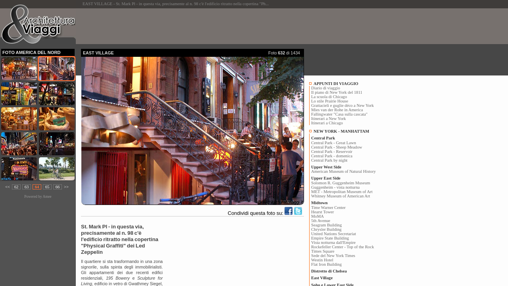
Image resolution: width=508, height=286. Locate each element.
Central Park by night (329, 160)
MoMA (317, 216)
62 (16, 187)
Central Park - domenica (331, 156)
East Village (322, 278)
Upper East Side (326, 178)
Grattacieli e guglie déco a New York (342, 105)
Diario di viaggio (325, 88)
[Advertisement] (225, 26)
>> (66, 187)
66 (58, 187)
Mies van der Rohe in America (337, 110)
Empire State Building (330, 238)
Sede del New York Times (333, 255)
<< (7, 187)
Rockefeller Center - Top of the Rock (342, 247)
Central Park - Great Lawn (333, 143)
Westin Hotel (322, 260)
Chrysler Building (326, 229)
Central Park (323, 138)
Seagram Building (326, 225)
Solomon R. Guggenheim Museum (340, 183)
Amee (46, 197)
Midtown (319, 203)
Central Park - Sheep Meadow (336, 147)
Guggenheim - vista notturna (335, 187)
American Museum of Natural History (343, 171)
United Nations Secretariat (333, 234)
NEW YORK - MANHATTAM (341, 131)
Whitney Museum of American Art (340, 196)
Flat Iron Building (326, 264)
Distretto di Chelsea (329, 271)
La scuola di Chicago (329, 97)
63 (27, 187)
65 (47, 187)
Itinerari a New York (328, 118)
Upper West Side (326, 167)
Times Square (323, 251)
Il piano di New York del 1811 (336, 92)
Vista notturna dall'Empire (333, 242)
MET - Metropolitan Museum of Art (342, 191)
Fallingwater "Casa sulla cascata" (339, 114)
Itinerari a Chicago (327, 123)
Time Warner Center (328, 207)
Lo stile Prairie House (329, 101)
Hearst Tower (322, 212)
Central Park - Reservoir (331, 151)
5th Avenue (320, 220)
